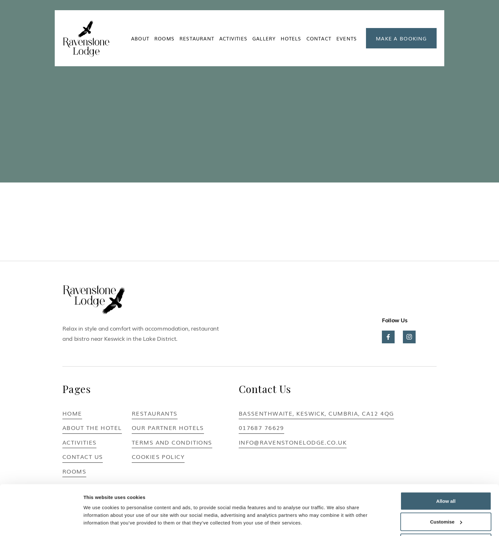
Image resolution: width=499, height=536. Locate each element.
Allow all (446, 477)
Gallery (264, 38)
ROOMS (164, 38)
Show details (98, 516)
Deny (446, 519)
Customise (446, 498)
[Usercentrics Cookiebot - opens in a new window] (41, 523)
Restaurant (196, 38)
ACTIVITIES (233, 38)
